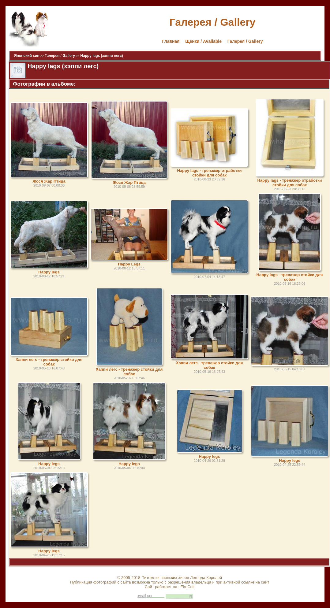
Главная (171, 41)
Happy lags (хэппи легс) (101, 56)
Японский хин (26, 56)
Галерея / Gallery (245, 41)
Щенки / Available (203, 41)
